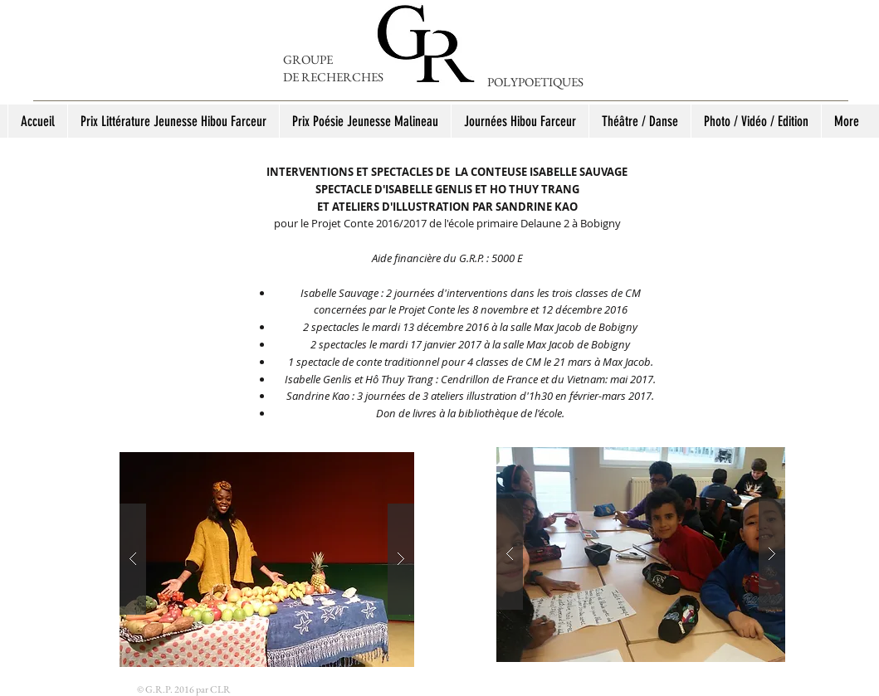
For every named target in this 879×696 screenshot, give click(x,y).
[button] (267, 559)
